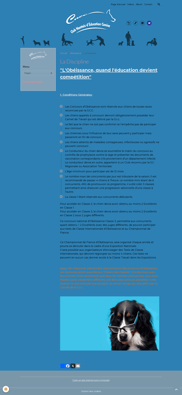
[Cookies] (6, 389)
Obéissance (75, 53)
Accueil (63, 53)
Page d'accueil (118, 4)
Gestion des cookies (91, 391)
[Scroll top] (176, 389)
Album (139, 4)
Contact (148, 4)
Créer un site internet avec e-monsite (91, 380)
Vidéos (130, 4)
